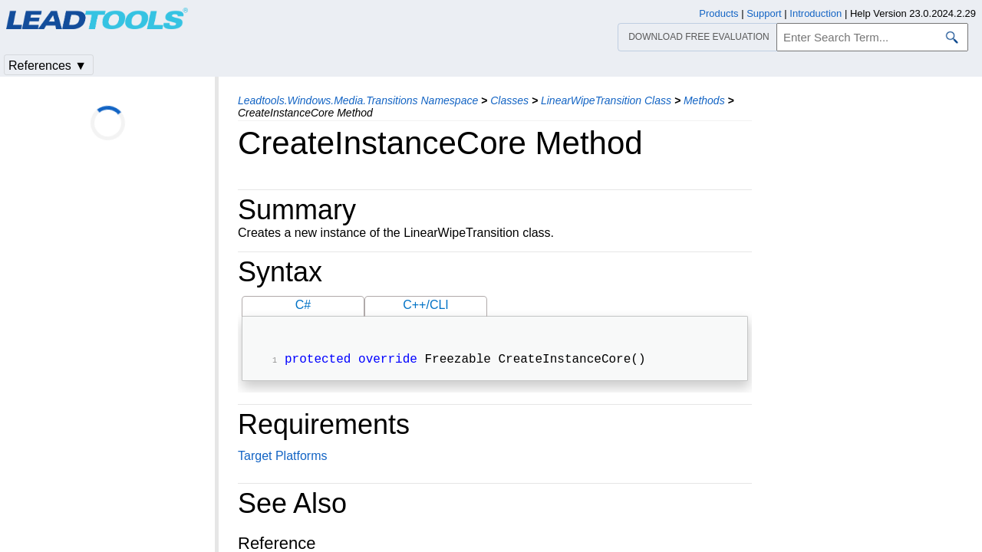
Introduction (815, 13)
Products (718, 13)
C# (303, 304)
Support (764, 13)
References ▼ (47, 65)
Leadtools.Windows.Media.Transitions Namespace (358, 100)
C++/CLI (426, 304)
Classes (509, 100)
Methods (704, 100)
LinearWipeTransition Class (606, 100)
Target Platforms (282, 457)
